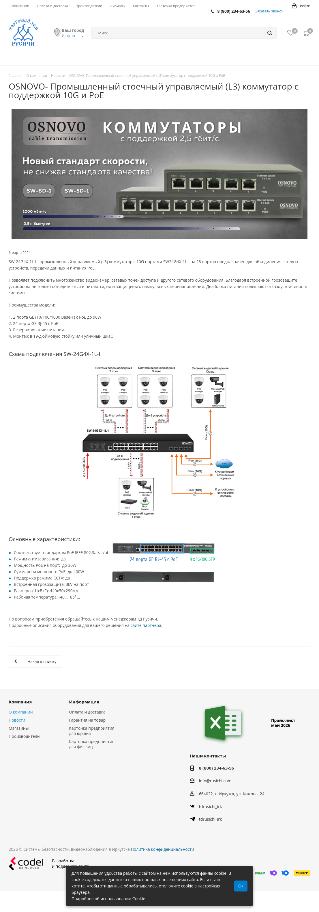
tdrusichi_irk (210, 806)
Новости (17, 720)
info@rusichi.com (215, 781)
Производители (24, 736)
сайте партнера (146, 625)
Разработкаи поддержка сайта (49, 863)
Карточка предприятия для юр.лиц (91, 730)
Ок (240, 886)
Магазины (19, 728)
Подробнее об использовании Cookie (108, 898)
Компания (20, 702)
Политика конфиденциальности (162, 849)
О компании (21, 712)
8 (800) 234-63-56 (233, 11)
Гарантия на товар (87, 720)
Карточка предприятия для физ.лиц (91, 744)
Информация (84, 702)
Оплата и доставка (87, 712)
